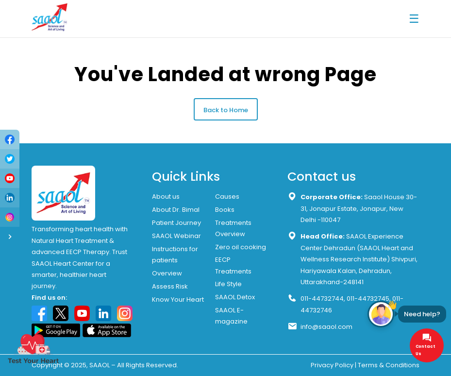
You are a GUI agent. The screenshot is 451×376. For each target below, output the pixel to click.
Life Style (228, 284)
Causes (227, 196)
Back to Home (225, 110)
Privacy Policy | (333, 365)
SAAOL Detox (235, 297)
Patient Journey (176, 222)
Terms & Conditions (388, 365)
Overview (167, 273)
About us (166, 196)
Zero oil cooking (240, 247)
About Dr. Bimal (176, 209)
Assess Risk (170, 286)
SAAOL (99, 365)
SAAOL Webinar (176, 235)
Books (224, 209)
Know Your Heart (178, 299)
